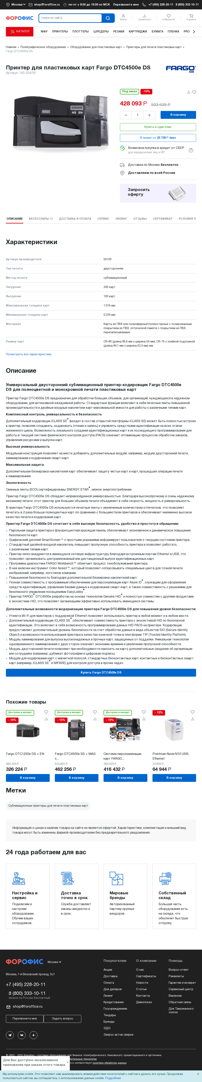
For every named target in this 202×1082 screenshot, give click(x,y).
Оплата (109, 982)
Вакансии (175, 995)
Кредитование (114, 1002)
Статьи (141, 989)
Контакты (143, 995)
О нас (140, 970)
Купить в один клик (157, 127)
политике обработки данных (110, 1063)
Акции (108, 970)
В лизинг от (158, 138)
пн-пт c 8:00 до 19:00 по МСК (89, 5)
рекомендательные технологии (78, 1059)
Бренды (109, 1021)
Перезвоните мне (126, 5)
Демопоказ (144, 1002)
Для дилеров (113, 989)
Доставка (110, 976)
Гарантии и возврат (182, 982)
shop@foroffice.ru (47, 5)
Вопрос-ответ (179, 970)
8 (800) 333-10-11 (187, 5)
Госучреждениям (115, 1008)
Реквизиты (176, 976)
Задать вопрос (62, 1018)
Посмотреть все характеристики (28, 354)
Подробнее (113, 1078)
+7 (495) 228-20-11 (160, 5)
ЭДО (107, 1028)
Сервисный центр (181, 989)
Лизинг (108, 995)
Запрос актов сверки (118, 1034)
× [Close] (198, 1074)
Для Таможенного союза (181, 1010)
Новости (142, 982)
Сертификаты (146, 976)
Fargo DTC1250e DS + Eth (25, 754)
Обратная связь (180, 1002)
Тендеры (110, 1015)
